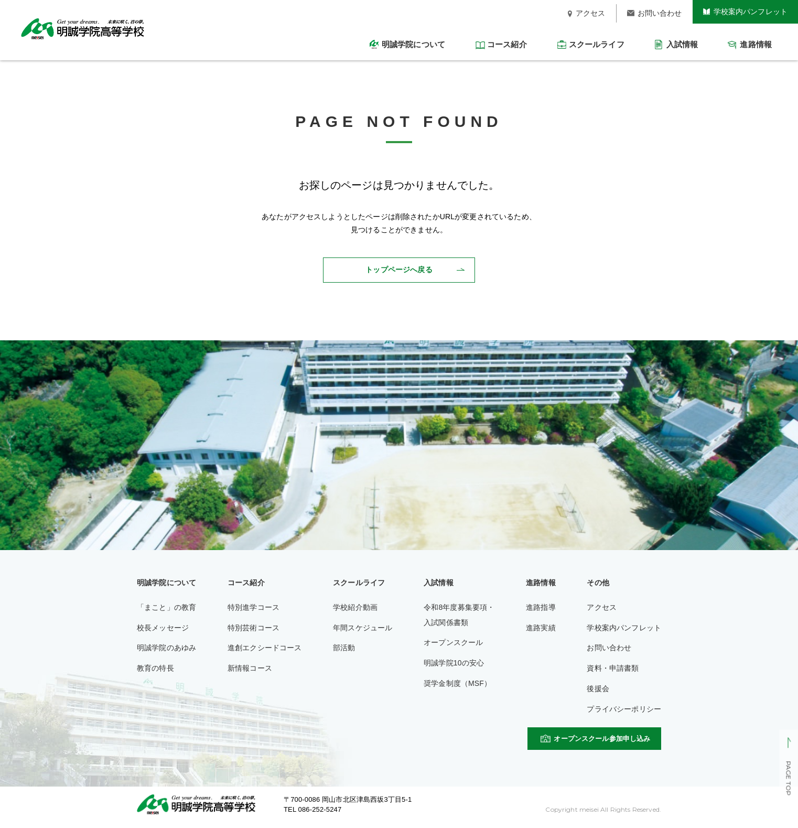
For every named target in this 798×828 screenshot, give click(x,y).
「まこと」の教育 (166, 607)
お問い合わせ (609, 647)
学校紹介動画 (355, 607)
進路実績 (541, 627)
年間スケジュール (362, 627)
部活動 (344, 647)
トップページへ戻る (398, 269)
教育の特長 (155, 668)
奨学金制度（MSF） (457, 683)
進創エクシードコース (265, 647)
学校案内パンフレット (624, 627)
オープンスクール (453, 642)
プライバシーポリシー (624, 709)
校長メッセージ (163, 627)
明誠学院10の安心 (454, 663)
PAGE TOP (788, 778)
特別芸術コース (253, 627)
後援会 (598, 688)
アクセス (602, 607)
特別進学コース (253, 607)
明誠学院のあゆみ (166, 647)
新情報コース (250, 668)
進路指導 (541, 607)
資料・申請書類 (613, 668)
